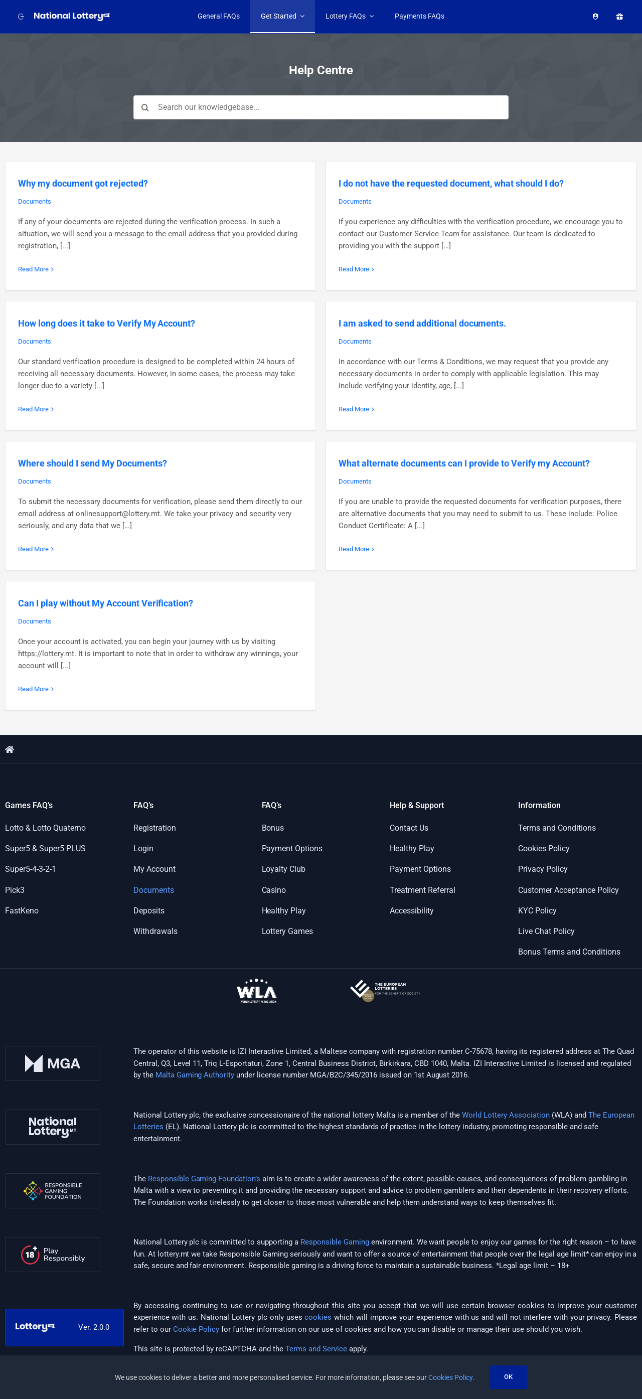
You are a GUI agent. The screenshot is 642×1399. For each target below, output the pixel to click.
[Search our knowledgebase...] (321, 107)
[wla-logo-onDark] (257, 950)
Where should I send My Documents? (119, 449)
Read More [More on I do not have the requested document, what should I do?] (341, 269)
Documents (34, 201)
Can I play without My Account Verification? (105, 594)
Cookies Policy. (451, 1377)
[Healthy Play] (593, 16)
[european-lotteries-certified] (385, 951)
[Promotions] (617, 16)
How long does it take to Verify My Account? (160, 305)
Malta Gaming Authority (195, 1042)
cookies (318, 1285)
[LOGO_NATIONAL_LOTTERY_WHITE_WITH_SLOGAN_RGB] (72, 15)
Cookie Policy (196, 1297)
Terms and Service (316, 1316)
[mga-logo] (52, 1017)
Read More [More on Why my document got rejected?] (33, 269)
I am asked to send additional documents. (382, 327)
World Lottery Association (506, 1082)
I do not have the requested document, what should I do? (438, 183)
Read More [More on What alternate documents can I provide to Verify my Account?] (368, 535)
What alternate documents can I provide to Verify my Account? (478, 449)
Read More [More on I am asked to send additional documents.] (313, 412)
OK (508, 1376)
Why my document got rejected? (83, 183)
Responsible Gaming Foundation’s (204, 1146)
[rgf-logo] (52, 1144)
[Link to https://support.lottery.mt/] (9, 717)
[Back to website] (19, 16)
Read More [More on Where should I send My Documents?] (60, 535)
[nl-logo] (52, 1080)
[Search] (145, 107)
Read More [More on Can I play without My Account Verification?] (33, 679)
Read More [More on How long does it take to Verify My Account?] (87, 391)
